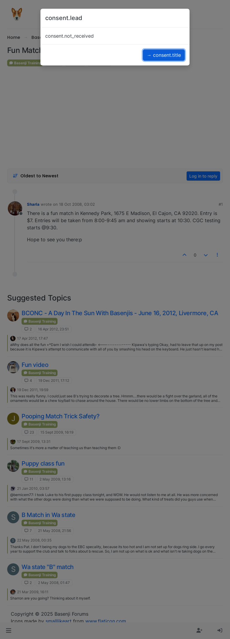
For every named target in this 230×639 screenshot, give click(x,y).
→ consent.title (164, 55)
